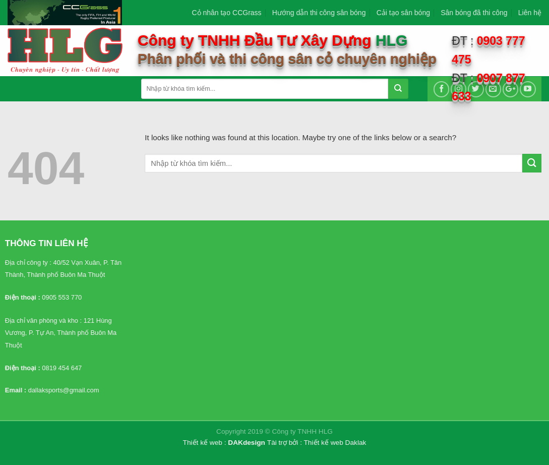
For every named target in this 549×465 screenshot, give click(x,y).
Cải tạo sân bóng (403, 13)
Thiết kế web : (204, 442)
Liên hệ (529, 13)
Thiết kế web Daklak (335, 442)
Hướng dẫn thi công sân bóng (319, 13)
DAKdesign (246, 442)
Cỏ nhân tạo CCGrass (226, 13)
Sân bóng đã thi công (474, 13)
